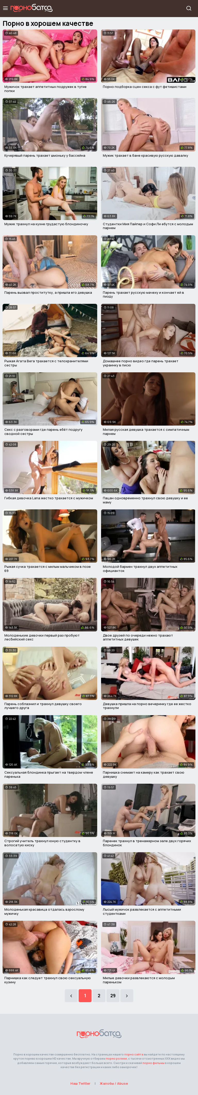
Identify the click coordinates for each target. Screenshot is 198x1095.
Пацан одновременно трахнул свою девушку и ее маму (145, 500)
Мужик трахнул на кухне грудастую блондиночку (46, 224)
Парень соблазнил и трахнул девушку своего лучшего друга (43, 705)
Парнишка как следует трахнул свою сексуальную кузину (47, 980)
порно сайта (133, 1054)
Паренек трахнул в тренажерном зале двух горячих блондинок (147, 843)
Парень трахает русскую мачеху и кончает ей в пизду (143, 294)
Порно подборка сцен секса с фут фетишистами (144, 86)
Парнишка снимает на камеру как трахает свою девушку (143, 774)
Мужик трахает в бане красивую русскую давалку (145, 155)
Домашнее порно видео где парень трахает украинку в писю (140, 363)
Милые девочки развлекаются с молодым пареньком (139, 980)
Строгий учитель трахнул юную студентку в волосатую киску (42, 843)
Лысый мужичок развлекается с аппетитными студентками (142, 911)
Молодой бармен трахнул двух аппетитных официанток (140, 568)
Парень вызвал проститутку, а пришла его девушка (48, 292)
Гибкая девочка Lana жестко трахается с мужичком (48, 498)
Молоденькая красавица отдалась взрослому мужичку (44, 911)
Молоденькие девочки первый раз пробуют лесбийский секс (42, 637)
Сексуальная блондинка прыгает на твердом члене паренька (48, 774)
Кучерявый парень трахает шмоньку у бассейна (44, 155)
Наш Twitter (80, 1083)
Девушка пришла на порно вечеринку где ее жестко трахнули (147, 705)
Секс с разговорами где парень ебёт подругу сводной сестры (43, 431)
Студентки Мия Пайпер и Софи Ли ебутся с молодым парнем (148, 226)
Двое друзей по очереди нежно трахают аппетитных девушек (138, 637)
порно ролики (116, 1058)
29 (113, 996)
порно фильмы (153, 1063)
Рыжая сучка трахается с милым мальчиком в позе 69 (47, 568)
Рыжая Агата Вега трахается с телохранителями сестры (46, 363)
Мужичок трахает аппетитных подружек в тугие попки (45, 88)
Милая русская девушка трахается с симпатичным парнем (146, 431)
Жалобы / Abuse (114, 1083)
